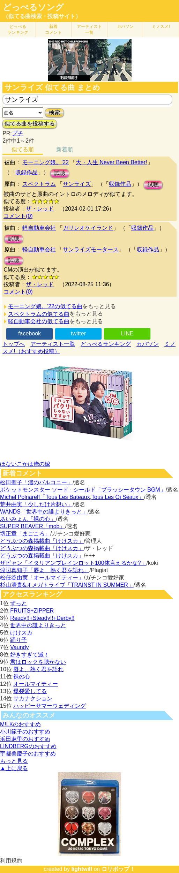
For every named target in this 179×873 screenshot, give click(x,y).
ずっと (18, 603)
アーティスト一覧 (52, 344)
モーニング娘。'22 (45, 162)
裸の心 (21, 677)
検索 (54, 112)
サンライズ (77, 184)
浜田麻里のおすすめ (25, 739)
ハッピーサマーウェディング (49, 706)
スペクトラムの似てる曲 (38, 314)
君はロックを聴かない (38, 662)
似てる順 (23, 149)
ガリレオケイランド (88, 228)
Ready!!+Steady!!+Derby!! (42, 618)
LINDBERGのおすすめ (28, 746)
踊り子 (18, 640)
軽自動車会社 (39, 228)
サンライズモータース (91, 249)
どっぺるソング (33, 7)
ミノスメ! (161, 26)
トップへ (13, 344)
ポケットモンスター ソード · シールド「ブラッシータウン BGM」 (83, 490)
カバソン (125, 26)
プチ (17, 133)
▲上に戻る (14, 768)
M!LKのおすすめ (20, 724)
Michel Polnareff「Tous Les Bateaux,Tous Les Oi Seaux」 (72, 497)
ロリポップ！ (118, 869)
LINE (127, 333)
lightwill (81, 869)
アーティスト (89, 29)
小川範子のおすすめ (25, 732)
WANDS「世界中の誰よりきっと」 (44, 512)
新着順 (64, 149)
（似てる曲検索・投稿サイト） (42, 16)
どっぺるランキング (106, 344)
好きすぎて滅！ (29, 655)
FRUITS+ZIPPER (32, 611)
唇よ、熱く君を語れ (38, 669)
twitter (78, 333)
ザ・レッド (40, 209)
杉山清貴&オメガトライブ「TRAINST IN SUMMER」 (67, 585)
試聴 (59, 173)
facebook (29, 333)
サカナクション (32, 698)
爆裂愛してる (30, 691)
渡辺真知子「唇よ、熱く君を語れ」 (44, 570)
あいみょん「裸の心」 (28, 519)
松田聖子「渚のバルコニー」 (36, 482)
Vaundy (19, 647)
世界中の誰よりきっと (38, 625)
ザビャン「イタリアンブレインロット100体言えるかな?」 (73, 563)
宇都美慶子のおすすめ (28, 754)
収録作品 (26, 172)
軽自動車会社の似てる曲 (38, 321)
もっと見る (14, 761)
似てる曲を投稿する (30, 124)
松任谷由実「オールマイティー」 (42, 577)
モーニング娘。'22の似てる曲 (45, 306)
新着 (53, 29)
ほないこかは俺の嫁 (25, 464)
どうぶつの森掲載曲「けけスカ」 (42, 541)
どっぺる (17, 29)
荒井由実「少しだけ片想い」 (36, 504)
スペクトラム (39, 184)
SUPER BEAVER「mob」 (32, 526)
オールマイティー (35, 684)
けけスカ (21, 633)
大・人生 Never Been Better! (111, 162)
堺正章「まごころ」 (25, 534)
